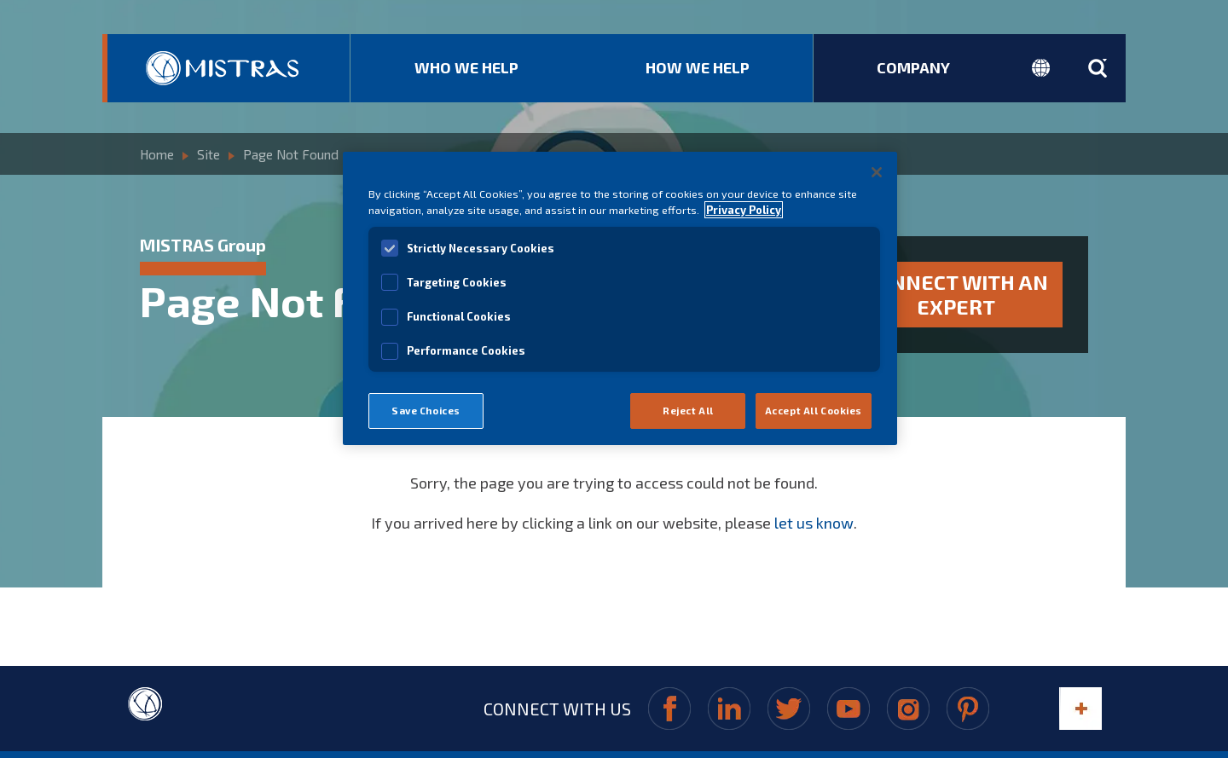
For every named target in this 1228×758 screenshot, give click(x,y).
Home (157, 151)
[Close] (876, 172)
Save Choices (425, 410)
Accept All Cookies (813, 410)
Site (208, 151)
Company (913, 67)
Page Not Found (289, 151)
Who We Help (466, 67)
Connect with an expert (956, 289)
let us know (814, 512)
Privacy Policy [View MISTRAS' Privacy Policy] (743, 210)
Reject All (688, 410)
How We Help (698, 67)
